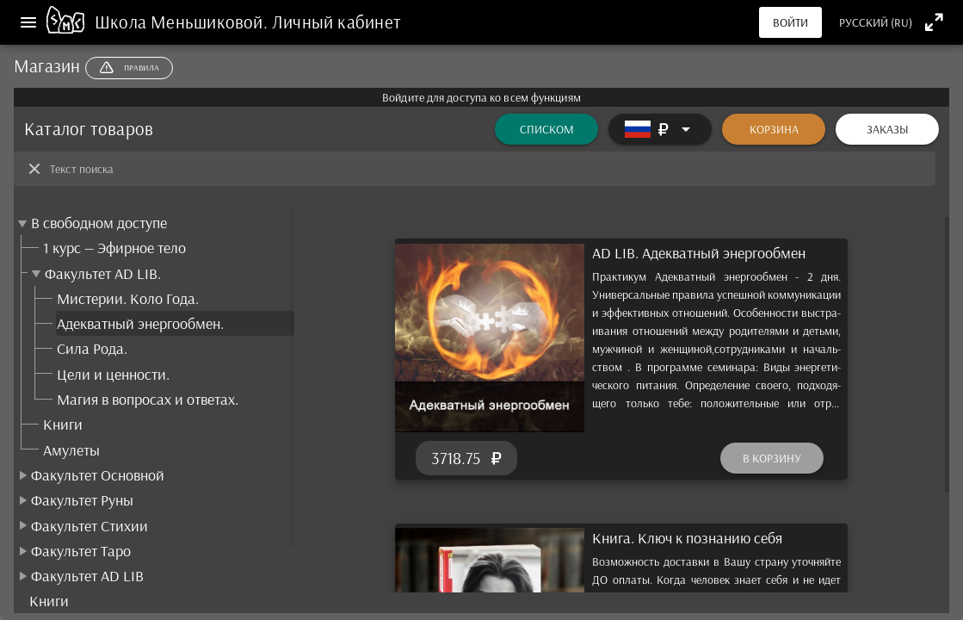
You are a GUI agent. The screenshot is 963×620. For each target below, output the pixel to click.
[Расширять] (660, 129)
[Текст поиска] (487, 169)
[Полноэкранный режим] (934, 21)
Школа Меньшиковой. (183, 21)
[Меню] (28, 22)
